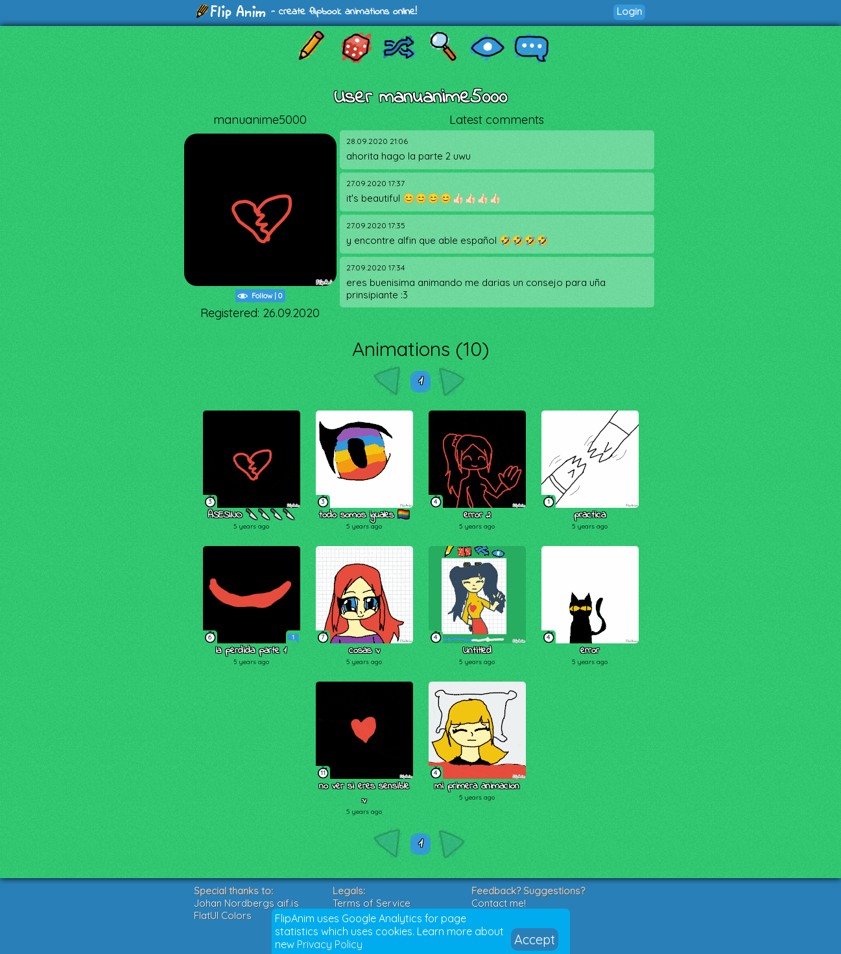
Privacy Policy (329, 944)
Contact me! (498, 903)
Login (629, 11)
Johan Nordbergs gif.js (246, 903)
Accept (534, 939)
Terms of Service (371, 903)
